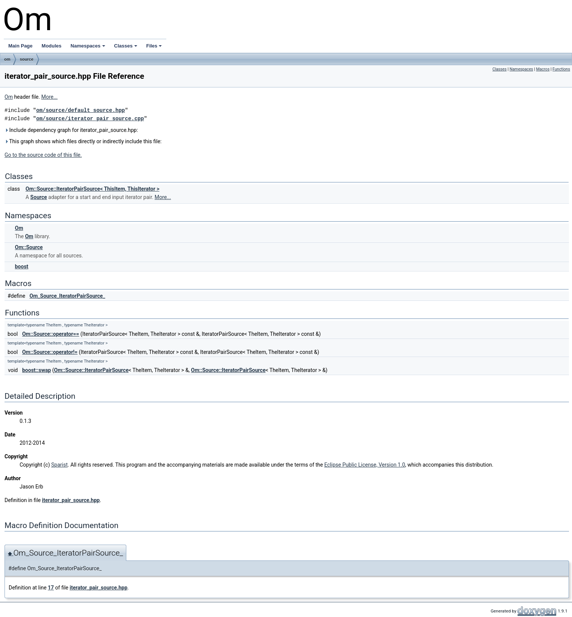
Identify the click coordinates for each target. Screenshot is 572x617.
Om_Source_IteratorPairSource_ (67, 296)
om (7, 59)
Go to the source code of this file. (43, 155)
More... (49, 97)
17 (51, 588)
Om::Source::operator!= (50, 352)
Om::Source (29, 247)
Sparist (59, 465)
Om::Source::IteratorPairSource (91, 370)
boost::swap (36, 370)
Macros (543, 69)
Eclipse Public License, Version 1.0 (364, 465)
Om (9, 97)
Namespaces (88, 46)
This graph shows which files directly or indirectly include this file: (83, 141)
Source (38, 197)
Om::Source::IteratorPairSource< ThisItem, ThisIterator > (92, 189)
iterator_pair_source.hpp (71, 500)
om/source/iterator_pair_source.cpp (90, 118)
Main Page (20, 46)
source (27, 59)
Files (154, 46)
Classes (125, 46)
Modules (51, 46)
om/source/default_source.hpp (80, 110)
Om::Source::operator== (50, 334)
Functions (561, 69)
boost (21, 266)
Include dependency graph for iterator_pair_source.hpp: (71, 130)
